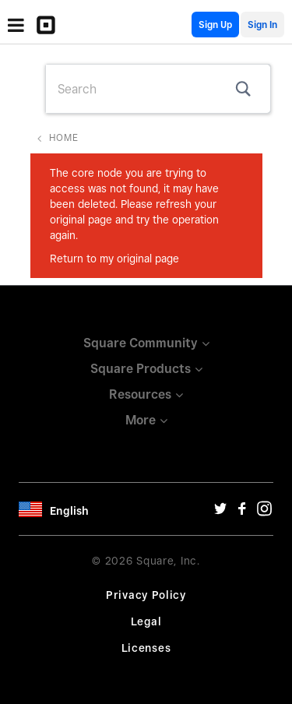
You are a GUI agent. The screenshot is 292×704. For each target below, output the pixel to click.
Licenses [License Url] (146, 648)
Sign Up (215, 24)
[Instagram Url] (264, 512)
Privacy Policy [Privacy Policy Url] (146, 595)
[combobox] (158, 89)
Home (64, 137)
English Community (181, 24)
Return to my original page (114, 258)
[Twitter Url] (220, 512)
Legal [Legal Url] (146, 621)
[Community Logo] (50, 25)
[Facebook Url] (242, 512)
